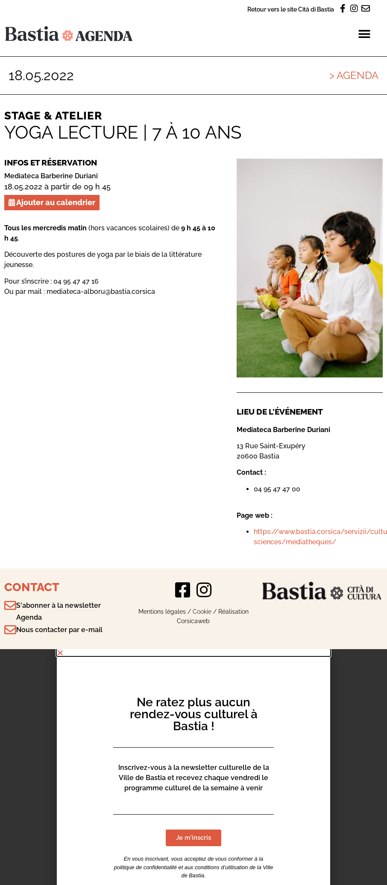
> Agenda (353, 75)
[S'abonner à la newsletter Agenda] (10, 606)
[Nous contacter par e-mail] (10, 630)
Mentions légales (162, 611)
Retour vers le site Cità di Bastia (290, 9)
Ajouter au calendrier (52, 202)
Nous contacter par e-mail (59, 630)
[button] (364, 34)
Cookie (202, 611)
